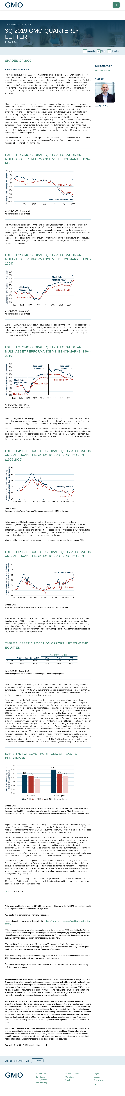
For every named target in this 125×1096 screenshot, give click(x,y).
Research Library (72, 1074)
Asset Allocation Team (103, 70)
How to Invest (99, 1080)
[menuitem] (44, 1073)
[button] (115, 5)
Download (115, 51)
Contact (97, 1077)
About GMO (41, 1074)
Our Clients (69, 1077)
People (68, 1080)
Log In (96, 1074)
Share (103, 51)
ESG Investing (41, 1083)
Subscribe (91, 51)
